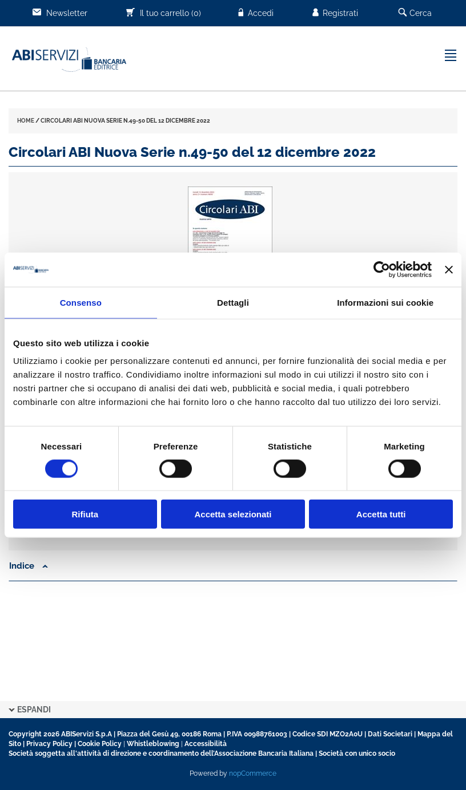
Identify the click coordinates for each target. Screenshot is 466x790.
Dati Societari (390, 734)
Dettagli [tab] (233, 302)
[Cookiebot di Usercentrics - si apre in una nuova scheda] (382, 269)
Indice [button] (28, 566)
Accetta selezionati (232, 514)
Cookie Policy (100, 744)
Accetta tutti (381, 514)
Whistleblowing (153, 744)
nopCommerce (252, 773)
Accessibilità (205, 744)
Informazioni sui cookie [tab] (385, 302)
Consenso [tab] (81, 302)
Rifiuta (84, 514)
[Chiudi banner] (449, 269)
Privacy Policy (49, 744)
